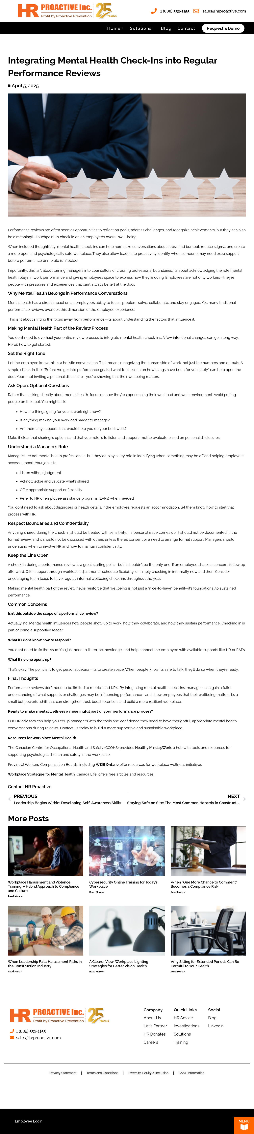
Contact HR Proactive (29, 786)
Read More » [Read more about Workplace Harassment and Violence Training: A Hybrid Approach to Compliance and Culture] (15, 896)
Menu (244, 1122)
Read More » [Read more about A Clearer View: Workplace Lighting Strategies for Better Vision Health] (96, 971)
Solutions (142, 28)
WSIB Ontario (107, 764)
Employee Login (28, 1121)
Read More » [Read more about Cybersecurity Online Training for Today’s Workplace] (96, 892)
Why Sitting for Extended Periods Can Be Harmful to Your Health (205, 964)
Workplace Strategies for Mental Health (41, 774)
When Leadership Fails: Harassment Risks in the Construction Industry (45, 964)
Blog (166, 28)
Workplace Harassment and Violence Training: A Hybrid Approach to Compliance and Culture (43, 886)
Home (115, 28)
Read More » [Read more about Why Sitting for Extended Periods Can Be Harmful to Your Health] (178, 971)
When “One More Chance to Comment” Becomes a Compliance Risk (204, 884)
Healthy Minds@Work (153, 748)
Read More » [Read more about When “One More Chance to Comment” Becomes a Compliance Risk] (178, 892)
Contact (186, 28)
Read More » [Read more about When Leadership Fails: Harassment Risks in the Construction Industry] (15, 971)
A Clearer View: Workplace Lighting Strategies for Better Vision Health (118, 964)
